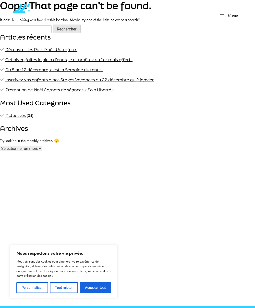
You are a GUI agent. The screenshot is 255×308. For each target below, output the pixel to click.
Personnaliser (32, 288)
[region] (64, 271)
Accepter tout (95, 288)
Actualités (15, 115)
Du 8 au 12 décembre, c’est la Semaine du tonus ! (54, 69)
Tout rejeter (64, 288)
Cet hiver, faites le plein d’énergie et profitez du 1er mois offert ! (69, 59)
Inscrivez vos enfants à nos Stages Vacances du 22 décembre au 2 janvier (79, 80)
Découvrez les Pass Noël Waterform (41, 49)
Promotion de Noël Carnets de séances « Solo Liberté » (59, 90)
